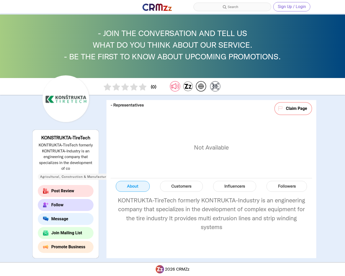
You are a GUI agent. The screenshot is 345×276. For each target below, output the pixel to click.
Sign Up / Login (292, 6)
